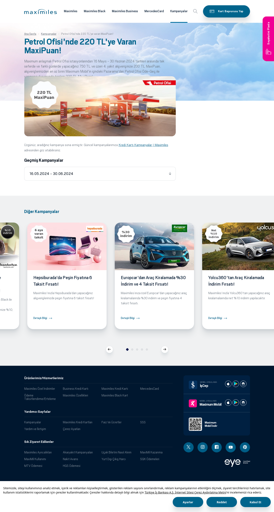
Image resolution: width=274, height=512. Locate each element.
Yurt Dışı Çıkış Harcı (114, 459)
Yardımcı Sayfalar (37, 412)
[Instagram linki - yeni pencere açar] (203, 447)
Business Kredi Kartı (75, 388)
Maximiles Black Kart (115, 395)
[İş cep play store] (236, 384)
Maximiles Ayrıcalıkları (38, 452)
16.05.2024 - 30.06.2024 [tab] (51, 174)
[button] (40, 11)
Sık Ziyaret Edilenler (39, 442)
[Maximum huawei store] (243, 402)
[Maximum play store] (236, 402)
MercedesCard (149, 388)
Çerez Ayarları (71, 429)
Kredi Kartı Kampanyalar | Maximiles (143, 145)
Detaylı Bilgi (40, 318)
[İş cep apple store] (228, 384)
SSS (143, 422)
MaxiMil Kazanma (151, 452)
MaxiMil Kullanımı (35, 459)
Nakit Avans (70, 459)
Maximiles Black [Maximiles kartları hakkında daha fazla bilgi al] (94, 11)
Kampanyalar (32, 422)
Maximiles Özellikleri (75, 395)
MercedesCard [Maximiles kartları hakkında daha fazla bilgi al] (154, 11)
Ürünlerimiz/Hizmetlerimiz (43, 378)
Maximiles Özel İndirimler (39, 388)
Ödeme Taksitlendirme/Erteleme (40, 397)
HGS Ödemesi (71, 465)
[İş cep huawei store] (243, 384)
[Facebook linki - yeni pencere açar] (217, 447)
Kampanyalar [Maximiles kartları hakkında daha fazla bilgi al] (179, 11)
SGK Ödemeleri (149, 459)
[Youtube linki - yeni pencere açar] (231, 447)
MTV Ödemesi (33, 465)
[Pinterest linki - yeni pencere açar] (245, 447)
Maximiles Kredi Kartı (115, 388)
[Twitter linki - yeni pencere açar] (188, 447)
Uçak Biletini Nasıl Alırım (116, 452)
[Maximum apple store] (228, 402)
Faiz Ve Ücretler (111, 422)
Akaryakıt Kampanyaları (78, 452)
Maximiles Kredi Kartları (77, 422)
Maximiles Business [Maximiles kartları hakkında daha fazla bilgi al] (125, 11)
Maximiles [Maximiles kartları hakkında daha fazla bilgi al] (70, 11)
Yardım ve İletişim (35, 429)
